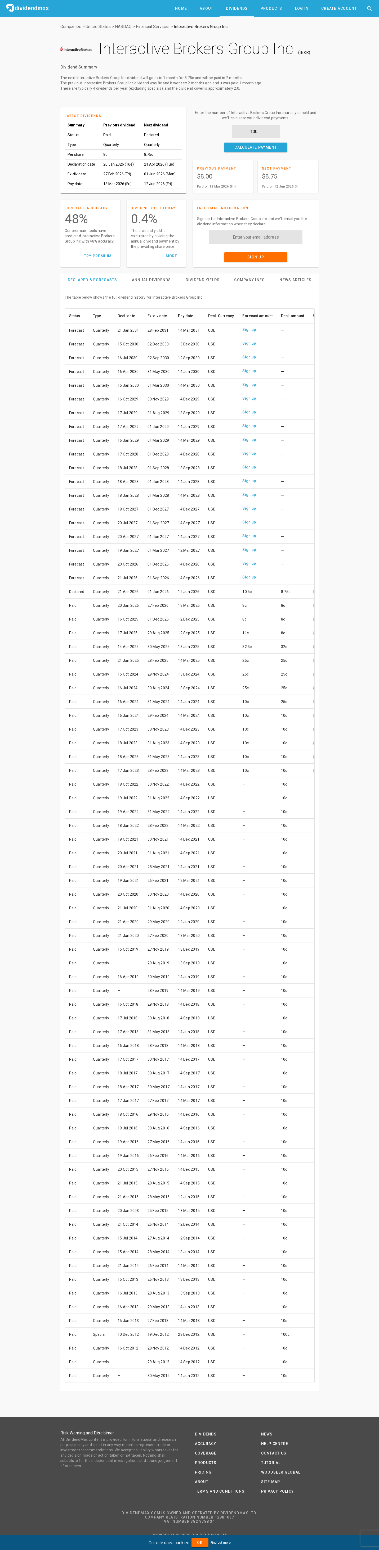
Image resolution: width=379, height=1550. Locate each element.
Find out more (221, 1542)
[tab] (181, 8)
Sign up (249, 329)
